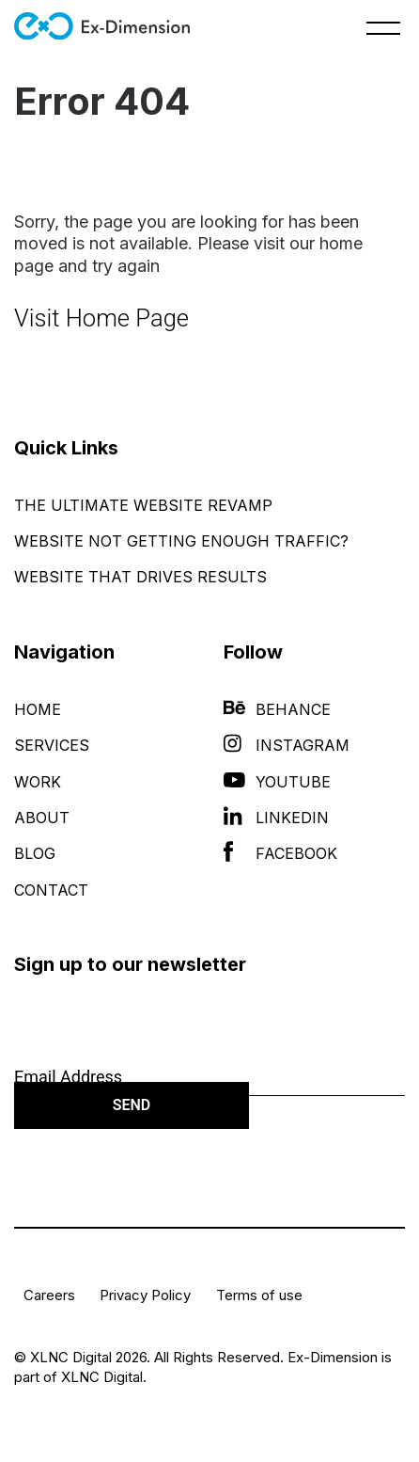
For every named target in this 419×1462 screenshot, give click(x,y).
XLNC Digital (102, 1377)
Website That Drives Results (140, 576)
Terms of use (259, 1295)
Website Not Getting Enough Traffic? (181, 541)
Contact (51, 890)
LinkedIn (276, 817)
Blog (34, 853)
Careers (49, 1295)
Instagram (286, 745)
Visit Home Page (101, 318)
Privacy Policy (145, 1295)
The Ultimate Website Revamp (143, 505)
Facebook (280, 853)
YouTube (277, 781)
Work (37, 781)
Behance (277, 709)
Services (51, 745)
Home (37, 709)
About (42, 817)
